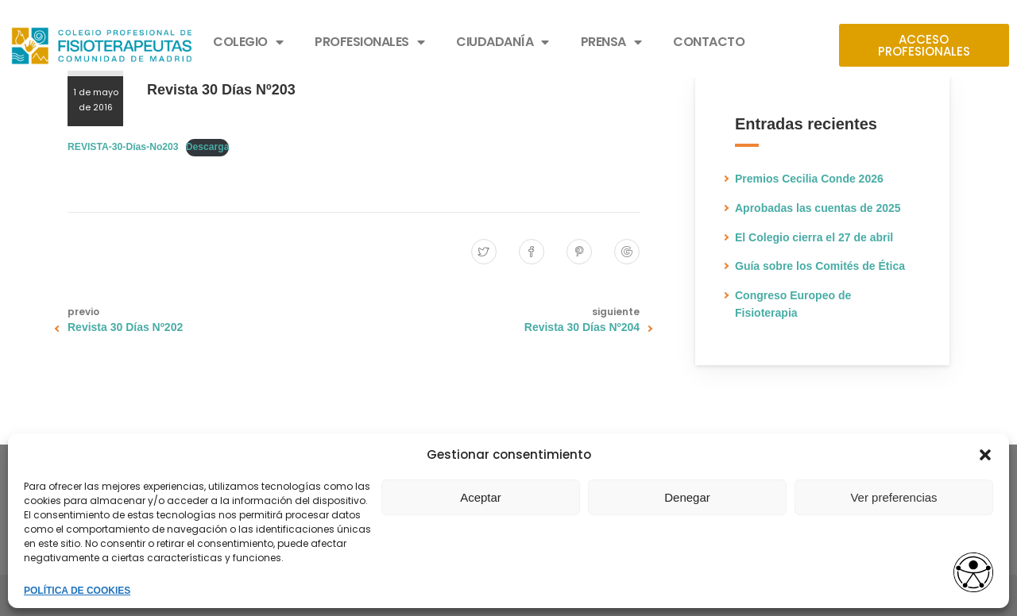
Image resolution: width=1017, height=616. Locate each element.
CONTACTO (708, 42)
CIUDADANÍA (502, 42)
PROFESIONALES (369, 42)
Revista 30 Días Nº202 (125, 327)
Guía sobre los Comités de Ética (820, 266)
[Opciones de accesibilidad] (973, 573)
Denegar (687, 497)
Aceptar (480, 497)
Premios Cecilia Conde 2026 (809, 178)
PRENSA (611, 42)
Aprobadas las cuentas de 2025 (818, 208)
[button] (985, 455)
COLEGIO (248, 42)
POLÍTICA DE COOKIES (77, 590)
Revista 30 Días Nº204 (582, 327)
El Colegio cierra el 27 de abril (814, 237)
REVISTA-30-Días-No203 (123, 146)
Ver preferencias (893, 497)
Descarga (208, 146)
